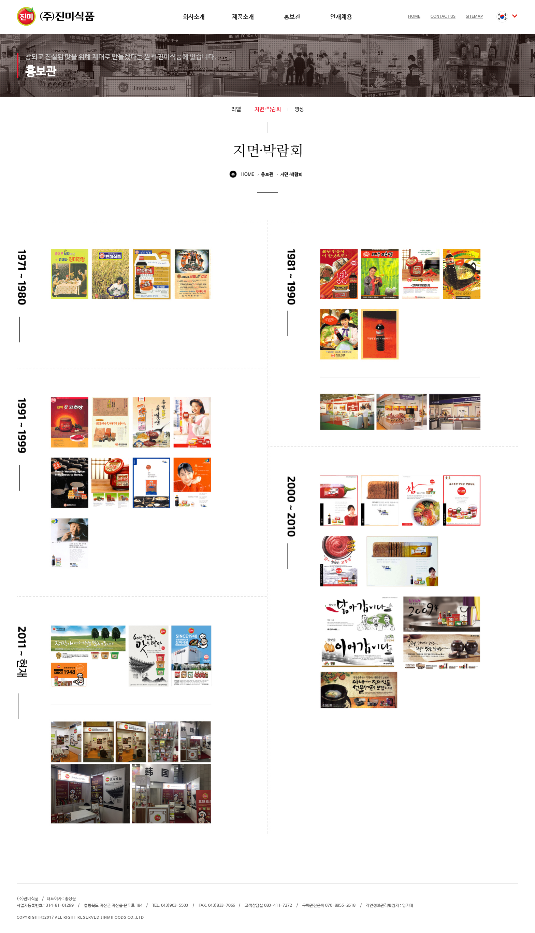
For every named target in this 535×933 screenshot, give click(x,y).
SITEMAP (474, 16)
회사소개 (194, 17)
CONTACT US (443, 16)
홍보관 (292, 17)
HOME (414, 16)
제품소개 (243, 17)
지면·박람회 (268, 109)
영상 (299, 109)
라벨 (236, 109)
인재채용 (341, 17)
